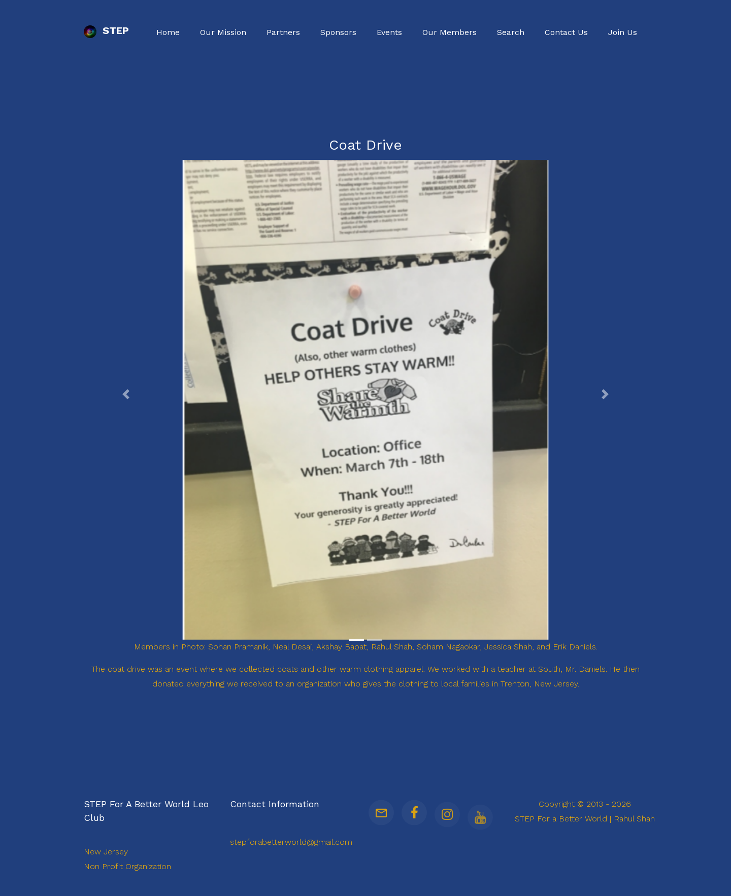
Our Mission (223, 32)
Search (510, 32)
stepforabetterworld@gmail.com (291, 842)
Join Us (622, 32)
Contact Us (566, 32)
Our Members (449, 32)
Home (168, 32)
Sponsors (338, 32)
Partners (283, 32)
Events (389, 32)
